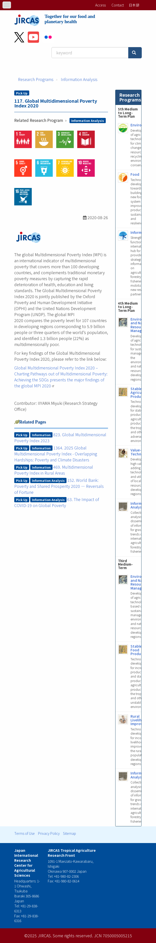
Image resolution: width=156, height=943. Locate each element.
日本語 (134, 4)
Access (100, 4)
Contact (118, 4)
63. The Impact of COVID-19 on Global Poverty (56, 502)
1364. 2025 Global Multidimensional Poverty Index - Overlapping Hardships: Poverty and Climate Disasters (55, 454)
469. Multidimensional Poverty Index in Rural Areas (53, 470)
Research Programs (36, 79)
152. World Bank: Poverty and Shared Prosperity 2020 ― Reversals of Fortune (59, 486)
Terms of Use (24, 833)
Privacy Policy (49, 833)
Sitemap (69, 833)
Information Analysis (79, 79)
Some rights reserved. (73, 936)
